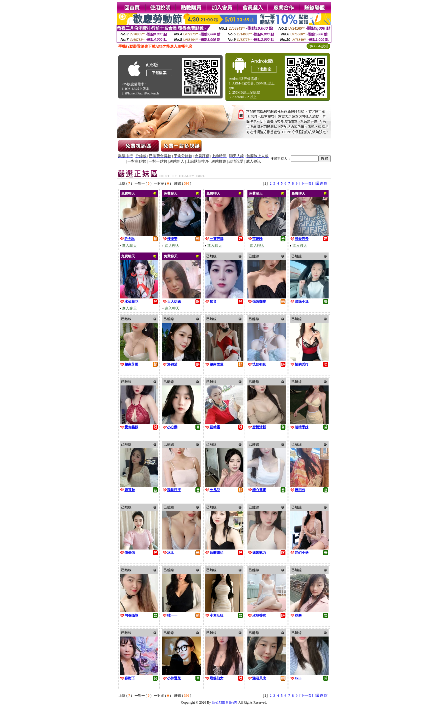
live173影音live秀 (224, 702)
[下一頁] (306, 183)
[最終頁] (322, 183)
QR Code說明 (318, 46)
